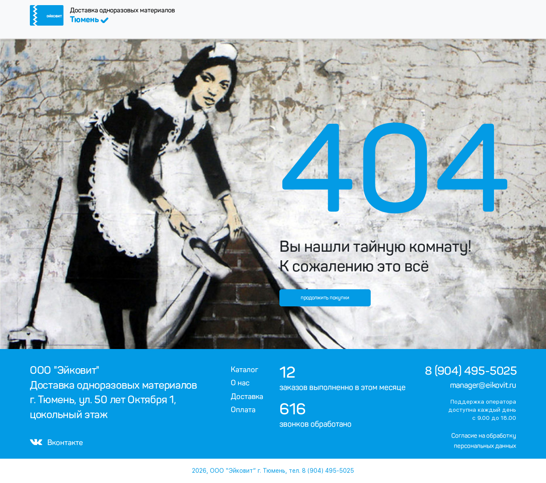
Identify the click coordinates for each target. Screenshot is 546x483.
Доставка (247, 396)
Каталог (244, 369)
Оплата (243, 409)
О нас (240, 382)
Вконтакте (56, 442)
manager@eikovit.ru (483, 385)
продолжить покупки (325, 298)
